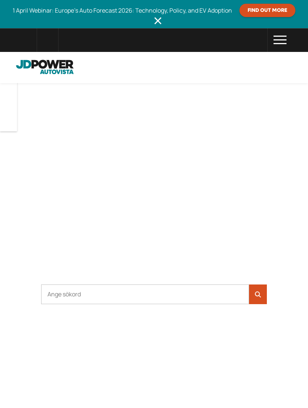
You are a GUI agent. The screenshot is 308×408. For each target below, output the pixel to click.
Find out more (267, 10)
